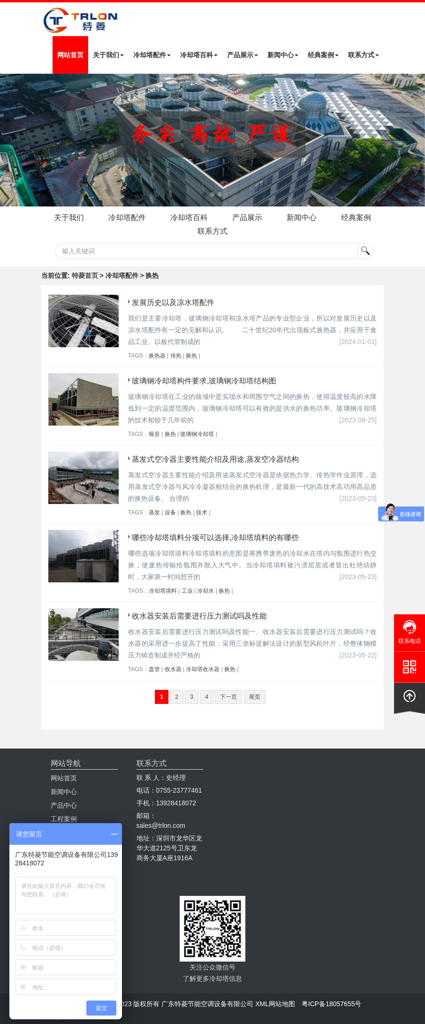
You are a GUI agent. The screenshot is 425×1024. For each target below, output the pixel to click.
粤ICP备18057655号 (332, 1004)
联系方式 (363, 55)
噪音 (154, 434)
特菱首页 (85, 275)
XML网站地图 (275, 1004)
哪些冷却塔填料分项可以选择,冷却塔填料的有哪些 (215, 538)
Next (9, 139)
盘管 (154, 669)
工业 (187, 591)
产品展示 (242, 55)
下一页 (228, 697)
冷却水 (205, 591)
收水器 (173, 669)
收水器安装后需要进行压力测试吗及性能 (199, 616)
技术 (201, 512)
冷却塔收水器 (203, 669)
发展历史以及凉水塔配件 (173, 302)
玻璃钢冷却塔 (197, 434)
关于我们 (108, 55)
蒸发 (154, 512)
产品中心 (64, 805)
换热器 (157, 355)
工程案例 (64, 819)
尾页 (254, 697)
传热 (176, 355)
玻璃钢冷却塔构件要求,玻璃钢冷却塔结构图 (204, 381)
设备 (170, 512)
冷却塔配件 (152, 55)
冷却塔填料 (163, 591)
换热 (191, 355)
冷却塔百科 (199, 55)
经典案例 (323, 55)
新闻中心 (282, 55)
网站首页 (70, 55)
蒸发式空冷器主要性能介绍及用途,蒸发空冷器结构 (215, 459)
